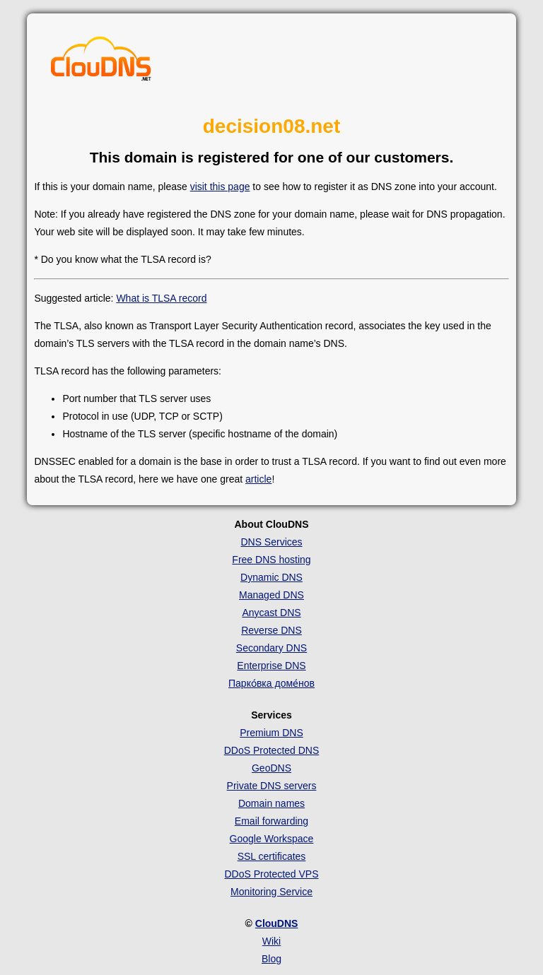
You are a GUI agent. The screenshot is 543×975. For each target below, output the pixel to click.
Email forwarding (271, 821)
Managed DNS (271, 595)
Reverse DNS (271, 630)
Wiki (271, 941)
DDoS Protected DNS (272, 750)
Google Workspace (272, 838)
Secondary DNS (271, 648)
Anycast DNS (271, 612)
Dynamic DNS (271, 577)
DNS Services (271, 542)
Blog (271, 958)
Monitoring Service (271, 891)
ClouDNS (276, 923)
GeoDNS (271, 768)
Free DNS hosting (271, 559)
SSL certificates (272, 856)
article (258, 479)
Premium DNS (271, 732)
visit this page (220, 186)
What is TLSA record (161, 298)
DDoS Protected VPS (271, 874)
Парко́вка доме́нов (271, 683)
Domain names (271, 803)
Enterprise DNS (271, 665)
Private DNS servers (272, 785)
